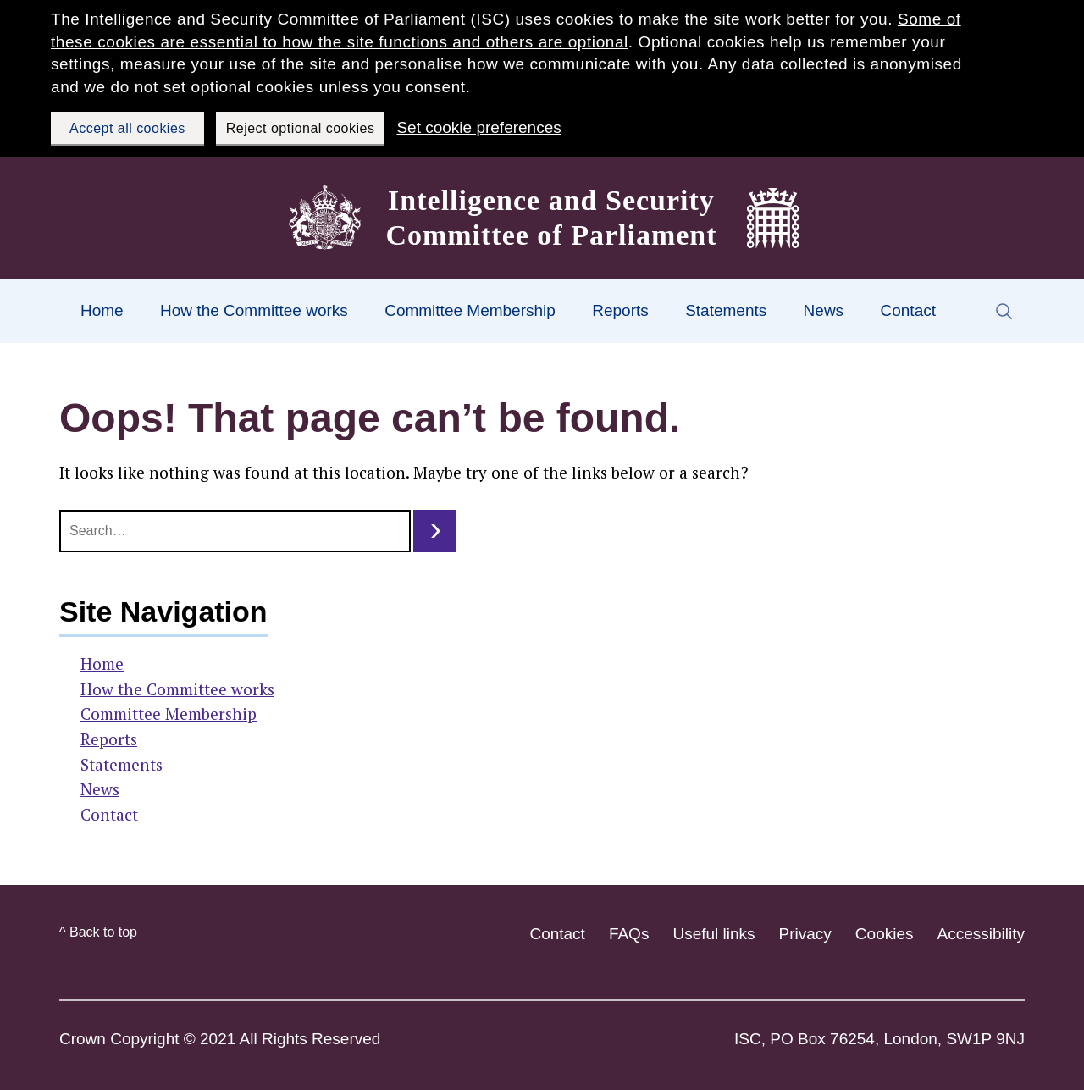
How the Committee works (254, 310)
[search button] (434, 531)
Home (102, 310)
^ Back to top (98, 932)
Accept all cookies (127, 128)
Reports (620, 310)
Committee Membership (470, 310)
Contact (908, 310)
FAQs (629, 934)
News (824, 310)
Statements (725, 310)
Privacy (805, 934)
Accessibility (981, 934)
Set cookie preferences (478, 127)
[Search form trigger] (1003, 311)
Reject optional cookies (300, 128)
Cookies (884, 934)
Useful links (713, 934)
